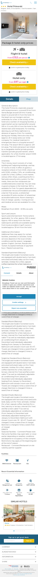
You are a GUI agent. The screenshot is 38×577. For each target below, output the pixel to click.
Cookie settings (19, 302)
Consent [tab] (7, 273)
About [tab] (31, 273)
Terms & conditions (8, 568)
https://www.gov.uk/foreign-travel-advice (24, 573)
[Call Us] (31, 3)
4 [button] (20, 531)
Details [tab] (19, 273)
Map (28, 99)
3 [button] (18, 531)
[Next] (35, 517)
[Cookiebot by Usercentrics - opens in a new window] (27, 267)
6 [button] (24, 531)
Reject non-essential (19, 308)
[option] (19, 517)
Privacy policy (16, 568)
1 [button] (14, 531)
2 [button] (16, 531)
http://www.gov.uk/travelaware (19, 574)
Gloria (7, 523)
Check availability (19, 62)
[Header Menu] (35, 2)
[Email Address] (14, 541)
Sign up (29, 541)
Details (9, 99)
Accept (18, 296)
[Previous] (2, 517)
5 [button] (22, 531)
